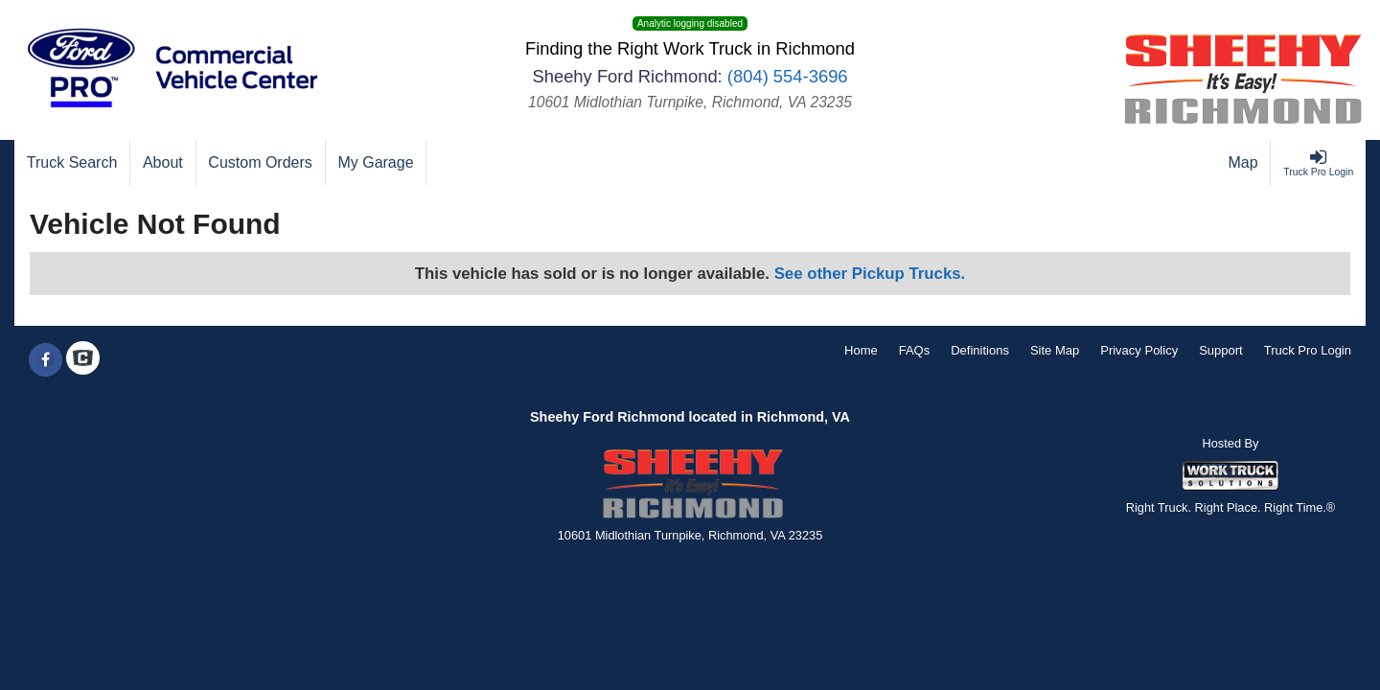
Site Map (1054, 350)
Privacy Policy (1139, 350)
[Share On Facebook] (45, 360)
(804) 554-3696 (787, 76)
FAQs (915, 350)
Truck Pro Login (1307, 350)
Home (861, 350)
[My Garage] (376, 163)
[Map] (1244, 163)
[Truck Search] (72, 163)
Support (1221, 350)
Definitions (980, 350)
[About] (163, 163)
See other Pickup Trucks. (870, 273)
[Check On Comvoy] (83, 360)
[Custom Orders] (261, 163)
